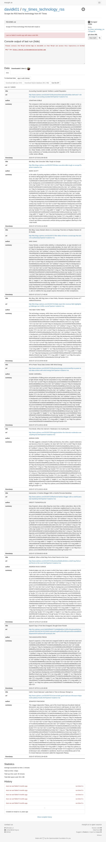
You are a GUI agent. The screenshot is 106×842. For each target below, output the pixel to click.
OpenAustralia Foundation (57, 838)
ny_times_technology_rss (43, 9)
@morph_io (10, 828)
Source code (96, 828)
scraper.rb (92, 31)
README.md (11, 22)
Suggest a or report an (88, 832)
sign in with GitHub (23, 78)
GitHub (8, 832)
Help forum (96, 830)
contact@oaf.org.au (12, 830)
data (7, 73)
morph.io (8, 3)
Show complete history (44, 817)
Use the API (55, 83)
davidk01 (11, 9)
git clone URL (92, 34)
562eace (99, 835)
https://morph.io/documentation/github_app (29, 49)
